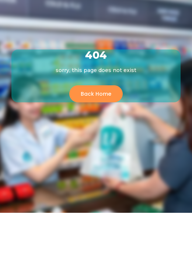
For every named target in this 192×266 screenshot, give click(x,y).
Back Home (96, 94)
